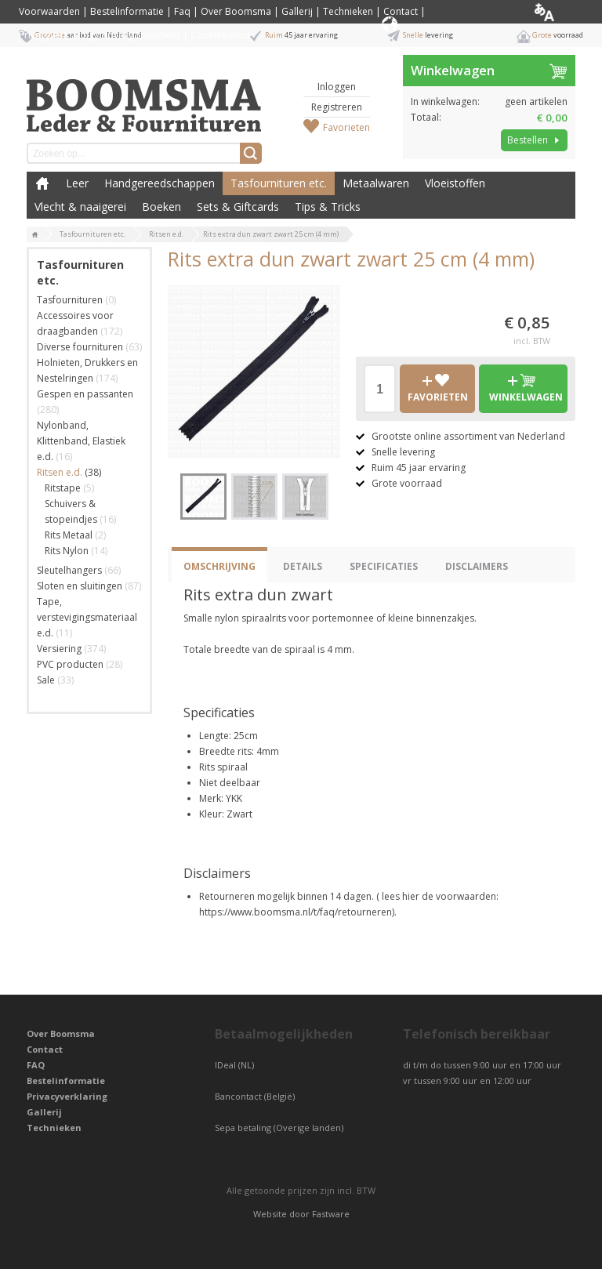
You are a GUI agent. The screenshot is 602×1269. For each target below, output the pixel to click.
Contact (400, 11)
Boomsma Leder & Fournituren (42, 183)
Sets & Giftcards (238, 206)
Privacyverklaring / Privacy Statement (99, 35)
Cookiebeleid (220, 35)
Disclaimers (476, 566)
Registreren (336, 107)
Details (302, 566)
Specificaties (384, 566)
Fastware (331, 1214)
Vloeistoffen (455, 183)
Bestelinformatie (127, 11)
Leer (77, 183)
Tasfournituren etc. (278, 183)
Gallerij (297, 11)
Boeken (161, 206)
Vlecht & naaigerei (80, 206)
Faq (182, 11)
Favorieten (346, 127)
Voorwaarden (49, 11)
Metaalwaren (376, 183)
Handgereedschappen (159, 183)
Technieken (348, 11)
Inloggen (336, 86)
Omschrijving (219, 566)
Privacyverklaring (67, 1096)
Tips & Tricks (328, 206)
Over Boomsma (236, 11)
